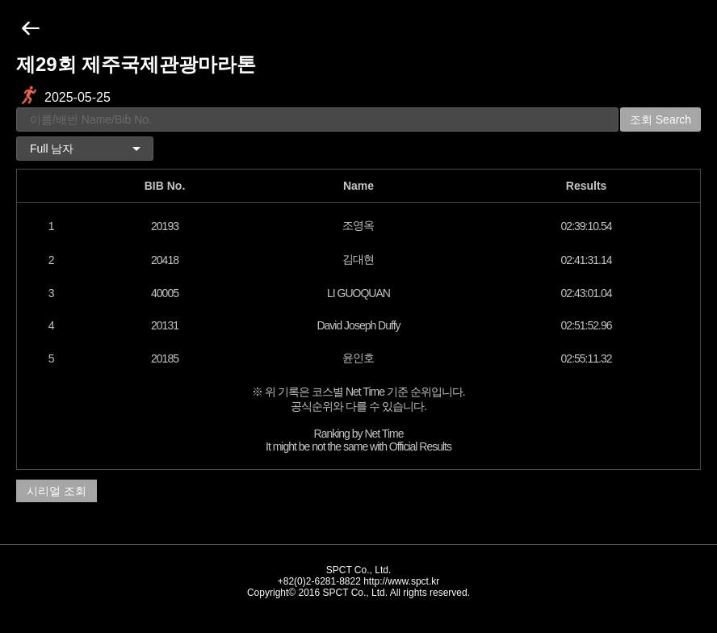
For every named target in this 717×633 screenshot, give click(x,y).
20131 (164, 325)
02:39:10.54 (586, 226)
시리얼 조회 (56, 490)
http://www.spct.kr (401, 581)
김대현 (358, 259)
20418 (164, 260)
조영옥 (358, 225)
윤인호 (358, 357)
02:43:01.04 (586, 293)
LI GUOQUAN (358, 293)
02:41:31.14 (586, 260)
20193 (164, 226)
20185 (164, 358)
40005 (164, 293)
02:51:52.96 (586, 325)
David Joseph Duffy (358, 325)
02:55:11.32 (586, 358)
